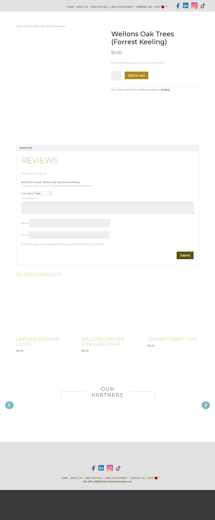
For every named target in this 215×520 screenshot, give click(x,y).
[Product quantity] (116, 76)
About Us (82, 7)
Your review (28, 198)
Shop (157, 7)
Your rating (27, 193)
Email (25, 235)
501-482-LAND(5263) (94, 481)
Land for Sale (99, 7)
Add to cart (136, 75)
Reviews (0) (26, 147)
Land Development (122, 7)
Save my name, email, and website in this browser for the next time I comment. (64, 244)
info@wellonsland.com (119, 481)
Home (70, 7)
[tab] (26, 148)
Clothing (27, 26)
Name (25, 223)
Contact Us (144, 7)
